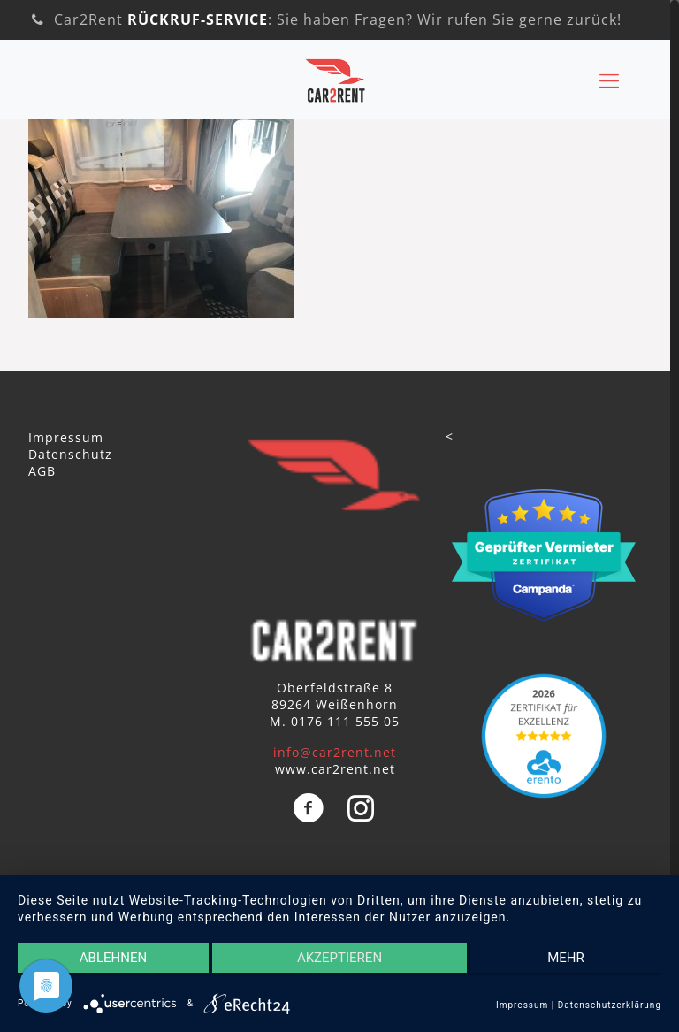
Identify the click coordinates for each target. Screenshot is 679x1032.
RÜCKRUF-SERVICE (197, 19)
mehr (565, 958)
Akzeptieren (339, 958)
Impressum (65, 437)
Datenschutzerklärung (609, 1005)
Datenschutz (70, 454)
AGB (42, 470)
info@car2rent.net (334, 752)
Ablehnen (113, 958)
